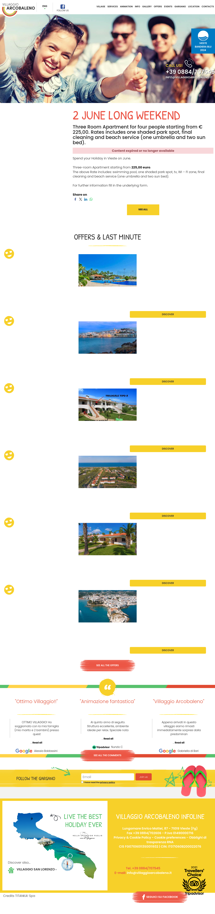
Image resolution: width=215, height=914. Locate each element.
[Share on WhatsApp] (91, 199)
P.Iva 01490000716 (179, 833)
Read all (37, 742)
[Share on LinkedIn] (85, 199)
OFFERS (158, 6)
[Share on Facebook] (75, 199)
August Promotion (18, 560)
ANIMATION (126, 6)
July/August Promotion (22, 493)
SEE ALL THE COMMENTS (107, 755)
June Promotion (16, 291)
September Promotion (21, 627)
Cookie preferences (170, 837)
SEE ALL (143, 210)
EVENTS (168, 6)
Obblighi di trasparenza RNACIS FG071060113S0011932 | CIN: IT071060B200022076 (162, 842)
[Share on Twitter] (80, 199)
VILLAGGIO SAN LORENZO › (37, 869)
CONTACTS (208, 6)
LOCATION (193, 6)
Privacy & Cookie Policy (132, 837)
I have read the (99, 782)
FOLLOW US (63, 10)
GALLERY (147, 6)
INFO (137, 6)
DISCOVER (168, 314)
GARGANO (180, 6)
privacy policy (107, 782)
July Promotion (15, 426)
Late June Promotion (20, 359)
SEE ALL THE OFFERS (107, 665)
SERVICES (113, 6)
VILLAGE (101, 6)
